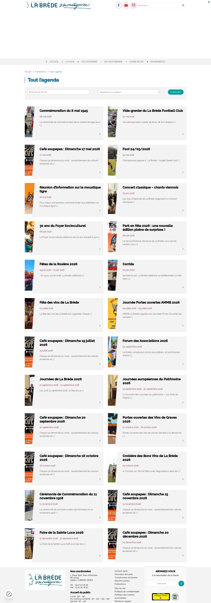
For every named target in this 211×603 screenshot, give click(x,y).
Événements (157, 61)
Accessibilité (120, 596)
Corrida (141, 262)
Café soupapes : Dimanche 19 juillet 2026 (75, 341)
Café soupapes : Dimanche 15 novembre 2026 (158, 494)
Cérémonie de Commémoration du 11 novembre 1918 (70, 496)
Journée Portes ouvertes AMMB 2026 (155, 302)
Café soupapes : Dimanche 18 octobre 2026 (75, 456)
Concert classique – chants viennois (157, 187)
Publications (120, 582)
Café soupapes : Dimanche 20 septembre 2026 (76, 417)
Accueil (54, 61)
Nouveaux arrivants (124, 572)
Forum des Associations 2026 (158, 339)
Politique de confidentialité (127, 589)
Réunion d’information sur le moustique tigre (74, 187)
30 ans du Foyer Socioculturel (76, 224)
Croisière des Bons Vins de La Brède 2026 (158, 456)
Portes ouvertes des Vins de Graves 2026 (157, 417)
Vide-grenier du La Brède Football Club (155, 111)
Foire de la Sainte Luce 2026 (75, 531)
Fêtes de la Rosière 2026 (72, 262)
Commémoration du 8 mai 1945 (73, 111)
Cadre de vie (136, 61)
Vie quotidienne (113, 61)
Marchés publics (122, 578)
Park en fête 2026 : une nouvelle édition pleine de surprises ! (156, 228)
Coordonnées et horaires (126, 575)
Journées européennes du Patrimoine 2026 (156, 379)
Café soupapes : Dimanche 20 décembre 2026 (159, 533)
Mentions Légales (123, 599)
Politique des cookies (124, 592)
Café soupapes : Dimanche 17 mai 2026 (75, 149)
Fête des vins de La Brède (72, 301)
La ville (70, 61)
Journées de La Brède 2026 (74, 377)
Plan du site (120, 586)
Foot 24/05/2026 (149, 147)
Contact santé (121, 569)
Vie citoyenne (89, 61)
